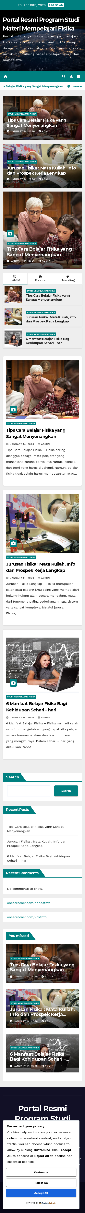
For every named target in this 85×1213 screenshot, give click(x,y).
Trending (67, 278)
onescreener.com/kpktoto (27, 917)
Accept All (41, 1192)
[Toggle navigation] (78, 76)
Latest (15, 278)
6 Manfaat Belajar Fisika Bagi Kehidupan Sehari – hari (48, 341)
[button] (63, 76)
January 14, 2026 (23, 131)
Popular (40, 278)
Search (12, 777)
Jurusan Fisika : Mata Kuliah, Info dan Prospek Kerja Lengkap (41, 170)
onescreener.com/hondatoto (29, 903)
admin (45, 131)
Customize (41, 1172)
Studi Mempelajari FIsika (22, 114)
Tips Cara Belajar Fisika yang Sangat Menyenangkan (36, 123)
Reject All (41, 1182)
